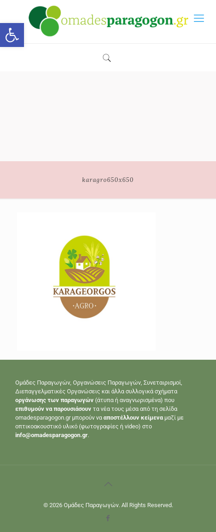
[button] (12, 35)
